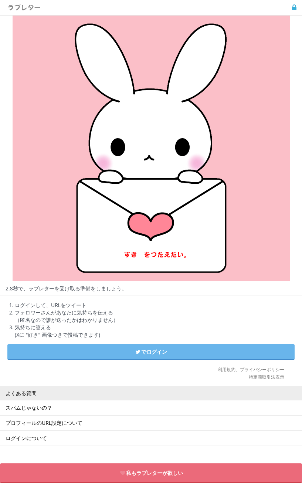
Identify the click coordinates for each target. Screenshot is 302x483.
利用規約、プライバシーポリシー (251, 369)
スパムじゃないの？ (29, 407)
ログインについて (26, 438)
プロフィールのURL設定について (44, 422)
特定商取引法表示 (266, 377)
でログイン (151, 351)
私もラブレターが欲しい (151, 472)
